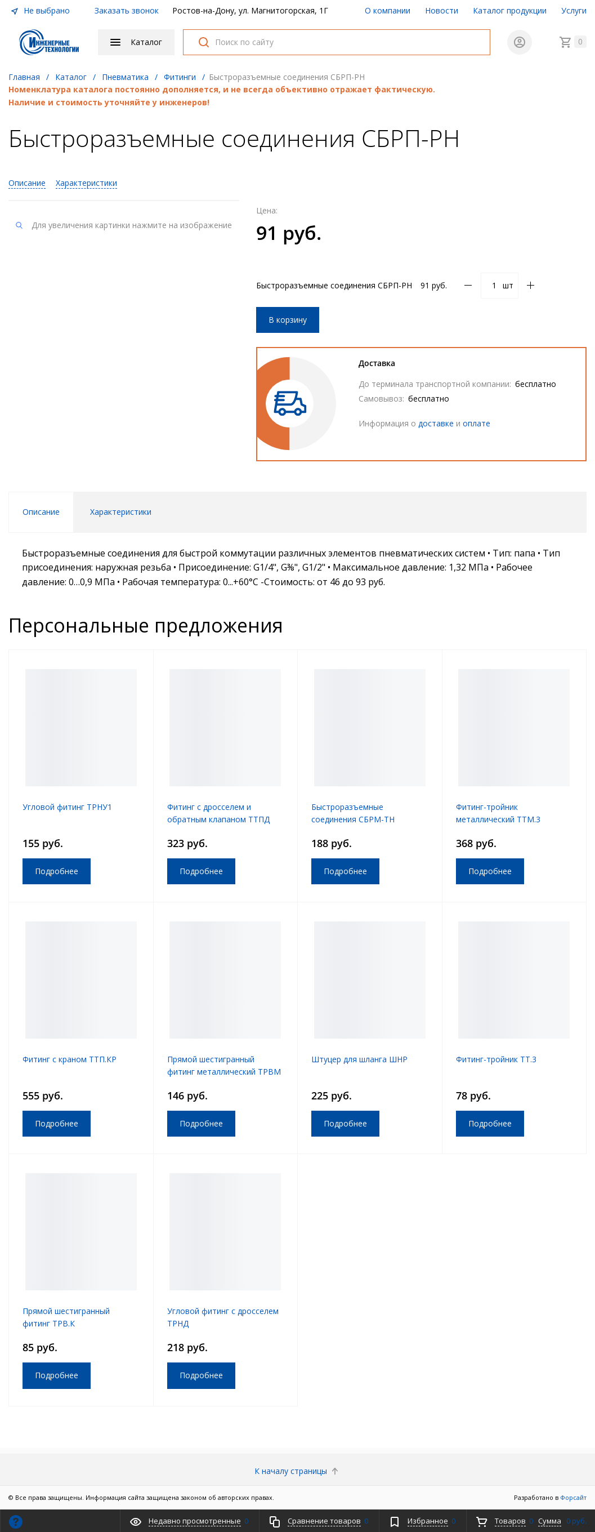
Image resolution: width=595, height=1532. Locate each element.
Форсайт (573, 1497)
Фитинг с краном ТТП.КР (70, 1059)
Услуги (574, 10)
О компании (387, 10)
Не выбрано (40, 10)
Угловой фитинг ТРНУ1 (67, 806)
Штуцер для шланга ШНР (359, 1059)
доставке (436, 423)
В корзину (288, 319)
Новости (441, 10)
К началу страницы (297, 1471)
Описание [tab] (41, 511)
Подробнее (56, 871)
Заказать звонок (127, 10)
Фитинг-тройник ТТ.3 (496, 1059)
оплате (476, 423)
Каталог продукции (510, 10)
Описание (27, 182)
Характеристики (86, 182)
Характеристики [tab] (120, 511)
